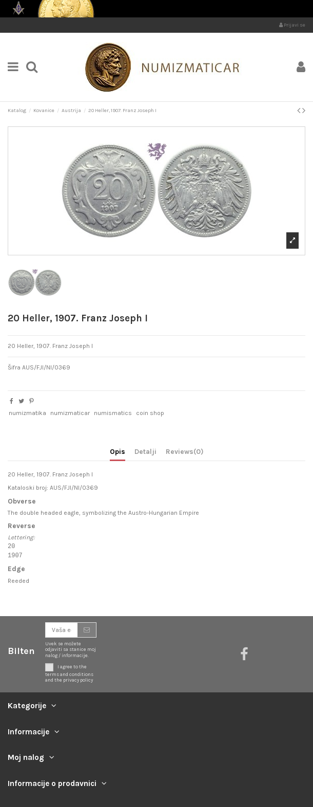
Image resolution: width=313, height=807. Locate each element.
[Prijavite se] (86, 630)
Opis (117, 451)
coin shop (150, 413)
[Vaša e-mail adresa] (61, 630)
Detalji (145, 451)
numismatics (113, 413)
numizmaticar (70, 413)
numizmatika (27, 413)
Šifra (14, 367)
